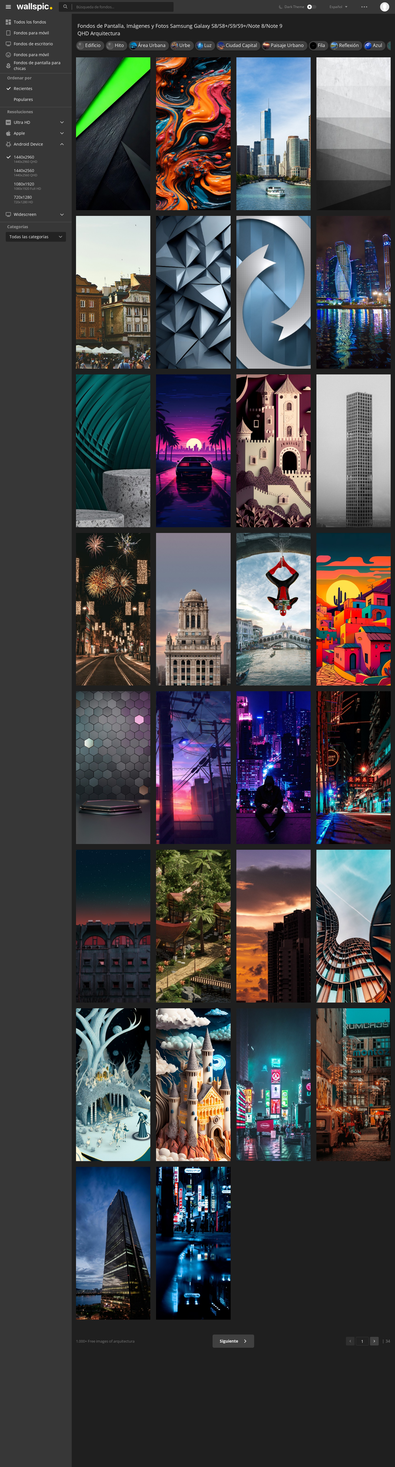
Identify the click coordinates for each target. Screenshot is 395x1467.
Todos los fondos (26, 22)
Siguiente (233, 1341)
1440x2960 (43, 157)
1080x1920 (24, 184)
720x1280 (23, 197)
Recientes (23, 88)
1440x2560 (24, 170)
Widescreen (21, 214)
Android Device (24, 144)
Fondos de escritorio (29, 43)
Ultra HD (18, 122)
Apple (15, 133)
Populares (23, 99)
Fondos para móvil (27, 33)
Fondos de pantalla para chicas (33, 65)
